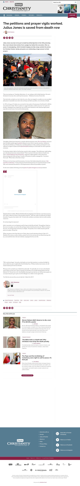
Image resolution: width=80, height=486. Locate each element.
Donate (42, 434)
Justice (31, 300)
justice (36, 300)
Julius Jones (26, 300)
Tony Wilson (36, 361)
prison (10, 302)
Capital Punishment (9, 300)
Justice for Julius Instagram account (32, 167)
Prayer (6, 302)
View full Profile (11, 295)
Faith (21, 300)
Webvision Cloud (43, 482)
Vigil (20, 302)
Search (76, 2)
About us (42, 439)
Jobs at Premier (44, 436)
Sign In (6, 1)
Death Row (16, 300)
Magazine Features (26, 337)
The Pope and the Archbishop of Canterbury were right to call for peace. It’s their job (37, 357)
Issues (27, 458)
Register (12, 1)
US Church (15, 302)
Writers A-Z (38, 458)
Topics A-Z (32, 458)
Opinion (24, 317)
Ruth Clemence (11, 32)
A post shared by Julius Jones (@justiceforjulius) (20, 210)
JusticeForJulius (42, 300)
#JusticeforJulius (25, 146)
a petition (20, 143)
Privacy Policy (43, 444)
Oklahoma (49, 300)
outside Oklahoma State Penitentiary (15, 154)
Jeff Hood (36, 323)
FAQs (41, 441)
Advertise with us (44, 432)
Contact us (43, 446)
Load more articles (27, 375)
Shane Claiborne (37, 343)
